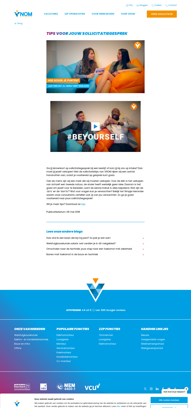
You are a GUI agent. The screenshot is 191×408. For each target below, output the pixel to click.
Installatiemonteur (67, 357)
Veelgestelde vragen (153, 340)
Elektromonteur (65, 335)
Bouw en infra (22, 344)
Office (17, 348)
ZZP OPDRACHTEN (75, 14)
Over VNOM (128, 14)
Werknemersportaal (152, 344)
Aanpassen (169, 394)
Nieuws (145, 335)
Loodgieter (63, 340)
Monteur (61, 344)
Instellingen (40, 403)
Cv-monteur (64, 361)
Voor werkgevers (103, 14)
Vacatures (51, 14)
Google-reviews (115, 310)
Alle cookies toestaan (169, 386)
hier (119, 392)
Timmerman (106, 335)
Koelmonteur (64, 353)
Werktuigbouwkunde (26, 335)
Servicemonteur (66, 348)
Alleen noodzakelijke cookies (169, 401)
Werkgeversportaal (152, 348)
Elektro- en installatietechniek (31, 340)
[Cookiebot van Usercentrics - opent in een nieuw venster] (17, 403)
